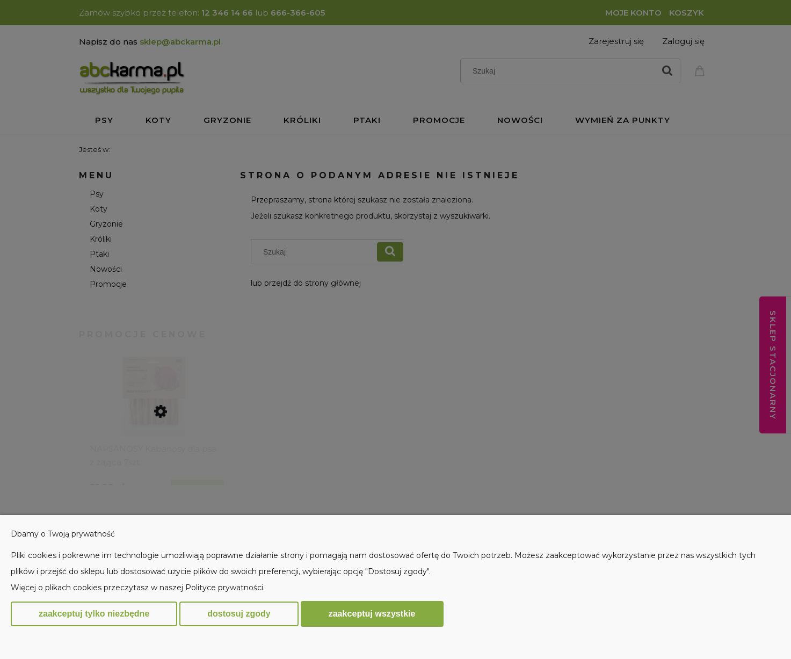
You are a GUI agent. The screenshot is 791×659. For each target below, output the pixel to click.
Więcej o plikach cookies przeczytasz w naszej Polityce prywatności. (138, 587)
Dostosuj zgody (238, 613)
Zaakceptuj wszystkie (372, 613)
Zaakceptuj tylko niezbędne (94, 613)
